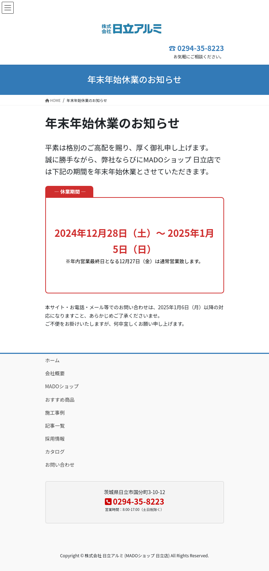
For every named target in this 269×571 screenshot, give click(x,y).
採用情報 (55, 438)
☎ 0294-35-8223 (196, 48)
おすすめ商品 (60, 399)
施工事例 (55, 412)
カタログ (55, 451)
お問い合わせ (60, 464)
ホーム (52, 360)
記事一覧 (55, 425)
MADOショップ (62, 386)
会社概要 (55, 373)
